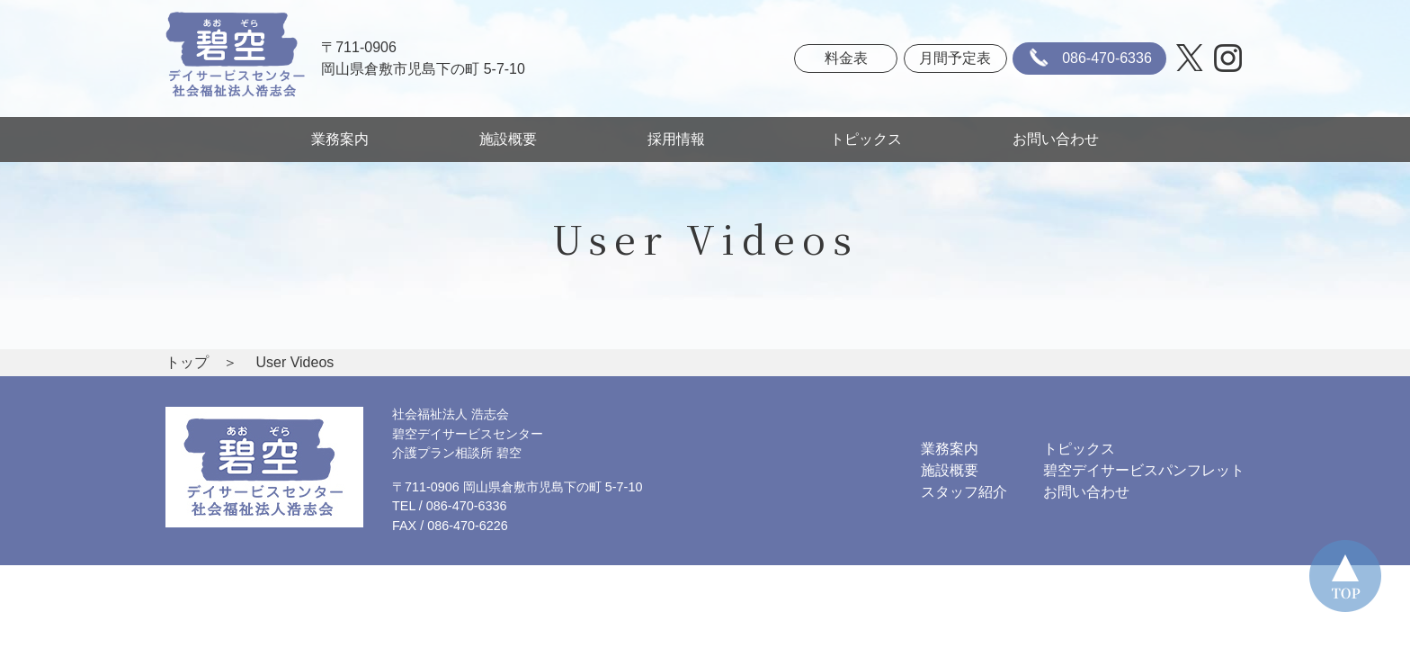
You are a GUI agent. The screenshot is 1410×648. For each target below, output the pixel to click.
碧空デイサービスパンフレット (1144, 470)
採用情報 (683, 139)
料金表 (846, 58)
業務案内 (340, 139)
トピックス (866, 139)
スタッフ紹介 (964, 492)
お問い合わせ (1056, 139)
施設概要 (508, 139)
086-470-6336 (1087, 58)
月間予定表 (955, 58)
